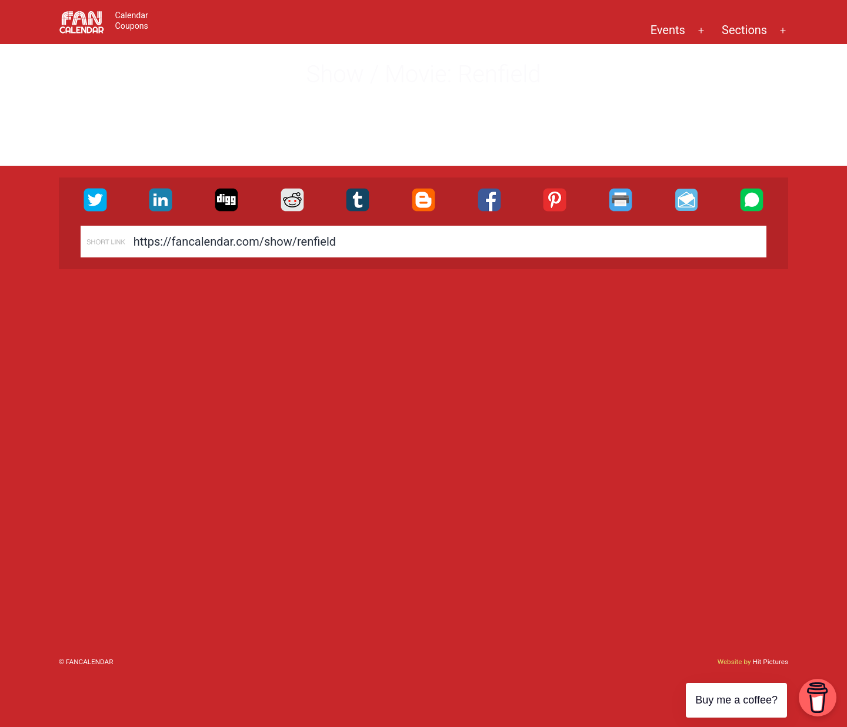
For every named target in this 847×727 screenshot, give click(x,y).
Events (668, 30)
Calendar (131, 15)
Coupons (131, 26)
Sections (744, 30)
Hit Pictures (770, 662)
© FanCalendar (86, 662)
